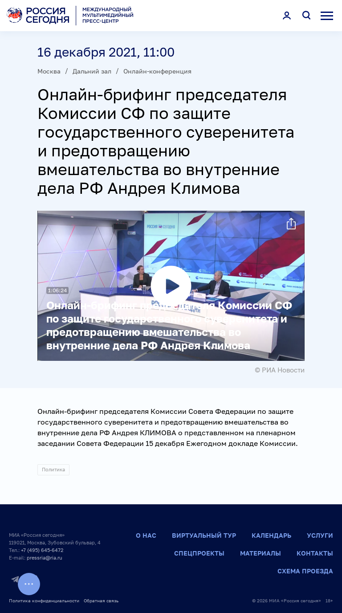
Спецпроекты (199, 553)
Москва (49, 71)
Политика (53, 469)
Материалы (260, 553)
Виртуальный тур (204, 535)
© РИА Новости (280, 370)
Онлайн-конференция (157, 71)
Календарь (271, 535)
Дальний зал (92, 71)
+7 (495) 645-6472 (42, 550)
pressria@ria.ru (44, 557)
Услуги (320, 535)
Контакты (315, 553)
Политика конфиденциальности (44, 600)
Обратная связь (101, 600)
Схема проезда (305, 571)
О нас (146, 535)
